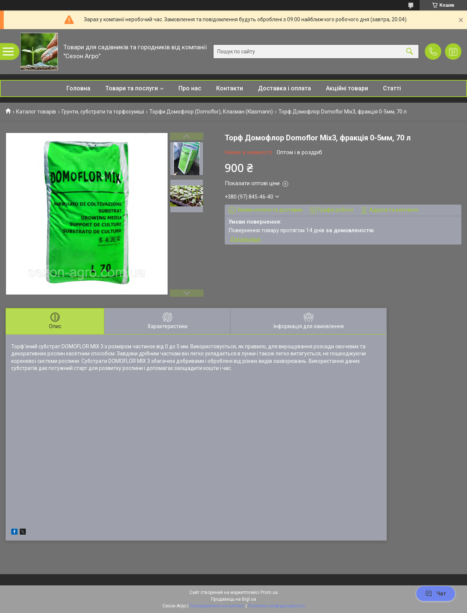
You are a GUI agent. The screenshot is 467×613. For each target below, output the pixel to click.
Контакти (229, 88)
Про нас (189, 88)
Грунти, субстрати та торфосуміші (103, 112)
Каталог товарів (36, 112)
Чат (435, 593)
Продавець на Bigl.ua (233, 599)
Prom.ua (269, 592)
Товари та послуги (131, 88)
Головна (78, 88)
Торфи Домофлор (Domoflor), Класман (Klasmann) (211, 112)
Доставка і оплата (284, 88)
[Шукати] (409, 52)
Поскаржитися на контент (217, 606)
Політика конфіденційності (276, 606)
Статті (392, 88)
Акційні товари (347, 88)
